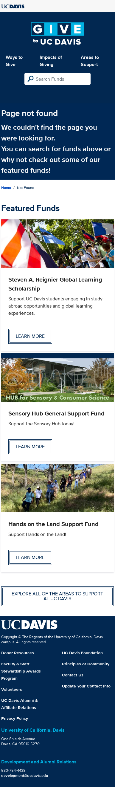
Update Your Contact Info (86, 686)
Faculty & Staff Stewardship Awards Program (21, 671)
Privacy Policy (14, 718)
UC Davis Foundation (82, 653)
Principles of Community (85, 664)
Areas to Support (90, 61)
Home (6, 187)
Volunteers (11, 689)
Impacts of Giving (51, 61)
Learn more (30, 336)
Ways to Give (14, 61)
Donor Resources (17, 653)
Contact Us (72, 675)
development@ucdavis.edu (24, 775)
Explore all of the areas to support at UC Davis (57, 596)
